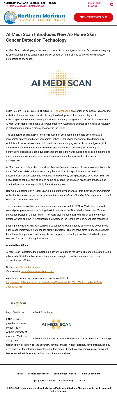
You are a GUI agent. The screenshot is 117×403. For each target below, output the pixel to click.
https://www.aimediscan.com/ (37, 271)
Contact (81, 380)
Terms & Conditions (90, 373)
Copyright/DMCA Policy (43, 380)
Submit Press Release (65, 373)
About (20, 373)
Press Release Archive (38, 373)
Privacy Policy (66, 380)
